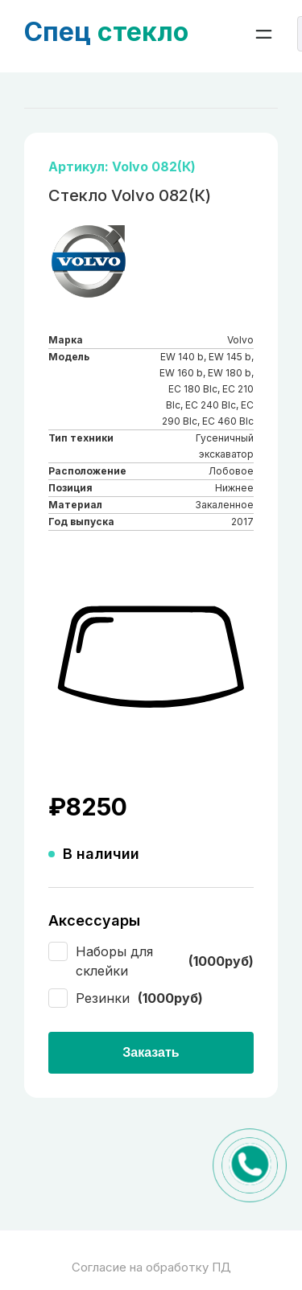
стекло (106, 31)
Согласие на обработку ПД (151, 1267)
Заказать (150, 1052)
